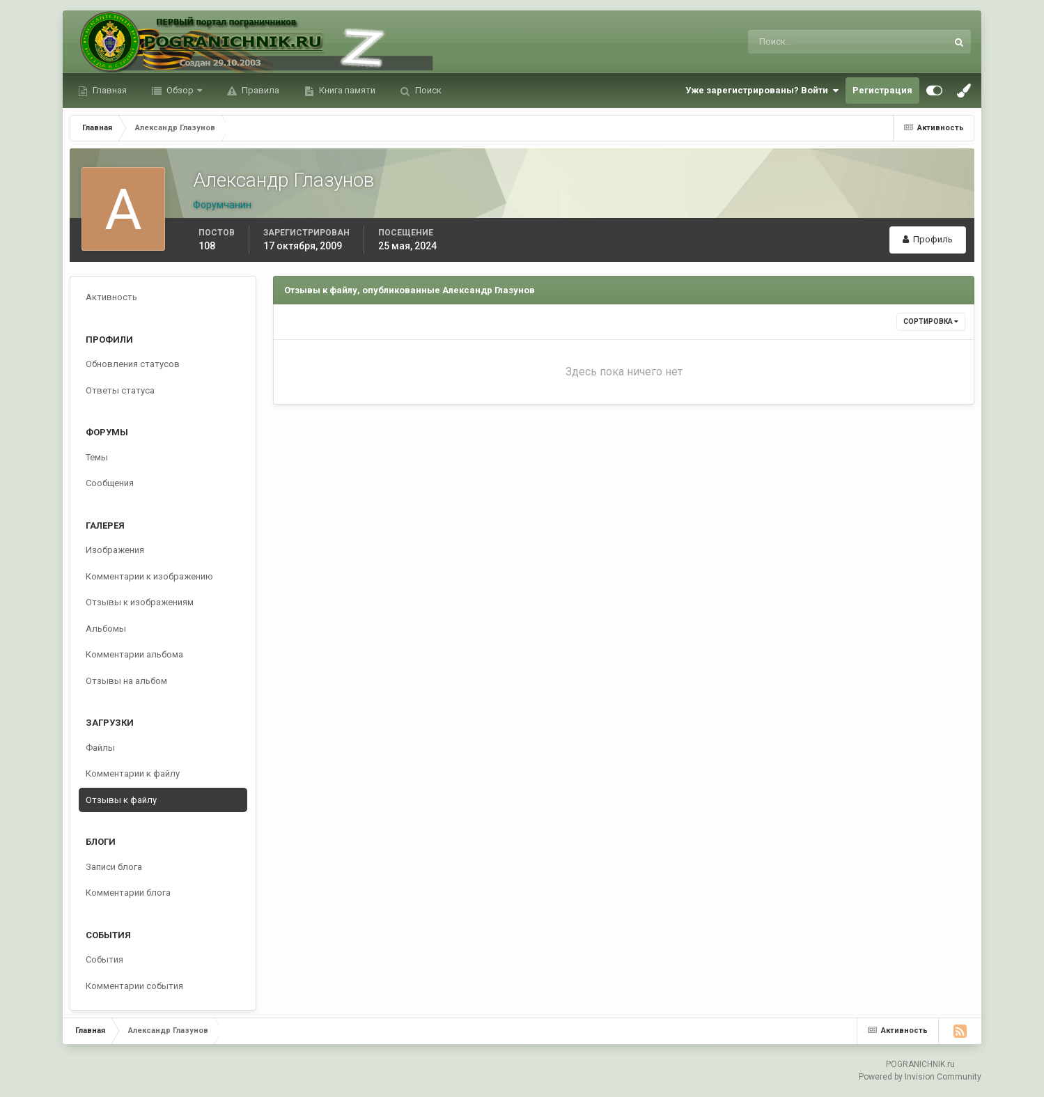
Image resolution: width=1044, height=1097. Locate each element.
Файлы (100, 747)
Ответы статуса (120, 390)
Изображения (115, 550)
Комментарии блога (128, 892)
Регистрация (882, 90)
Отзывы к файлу (121, 800)
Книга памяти (346, 90)
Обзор (180, 90)
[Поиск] (790, 42)
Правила (259, 90)
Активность (111, 297)
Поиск (427, 90)
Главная (109, 90)
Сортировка (930, 321)
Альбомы (106, 628)
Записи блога (114, 867)
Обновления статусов (133, 364)
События (104, 959)
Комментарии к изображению (149, 576)
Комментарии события (134, 986)
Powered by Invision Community (920, 1077)
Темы (97, 457)
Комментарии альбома (134, 654)
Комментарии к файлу (133, 773)
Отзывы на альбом (126, 681)
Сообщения (110, 483)
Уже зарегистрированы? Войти (762, 90)
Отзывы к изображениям (140, 602)
